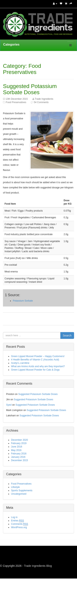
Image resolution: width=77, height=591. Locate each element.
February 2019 (18, 443)
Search (67, 335)
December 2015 (19, 460)
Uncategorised (18, 493)
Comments (19, 524)
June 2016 (16, 446)
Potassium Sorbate (23, 300)
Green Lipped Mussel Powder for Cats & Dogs (35, 369)
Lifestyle (15, 487)
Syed (8, 404)
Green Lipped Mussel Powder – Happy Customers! (38, 356)
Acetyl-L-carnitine (20, 363)
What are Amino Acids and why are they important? (38, 366)
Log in (14, 517)
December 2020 (19, 440)
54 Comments (41, 102)
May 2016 (16, 450)
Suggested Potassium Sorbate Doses (30, 89)
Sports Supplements (21, 490)
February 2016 (18, 453)
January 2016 (18, 457)
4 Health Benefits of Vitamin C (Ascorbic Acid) (35, 359)
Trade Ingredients (44, 99)
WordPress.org (19, 527)
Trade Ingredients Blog (38, 565)
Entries (17, 520)
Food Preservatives (16, 102)
